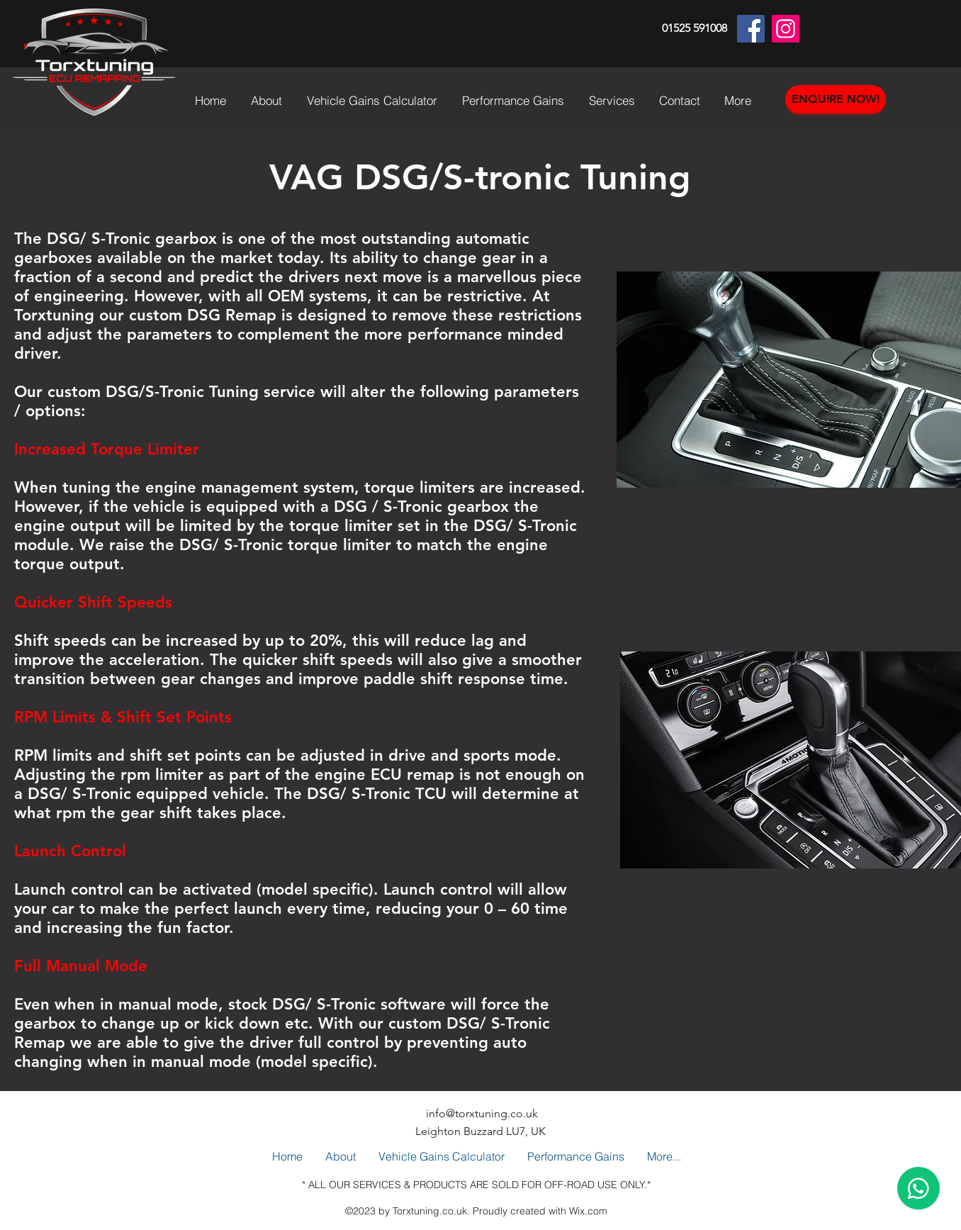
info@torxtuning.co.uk (482, 1113)
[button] (514, 100)
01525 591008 (694, 28)
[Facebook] (751, 29)
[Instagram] (785, 29)
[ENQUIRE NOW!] (835, 99)
